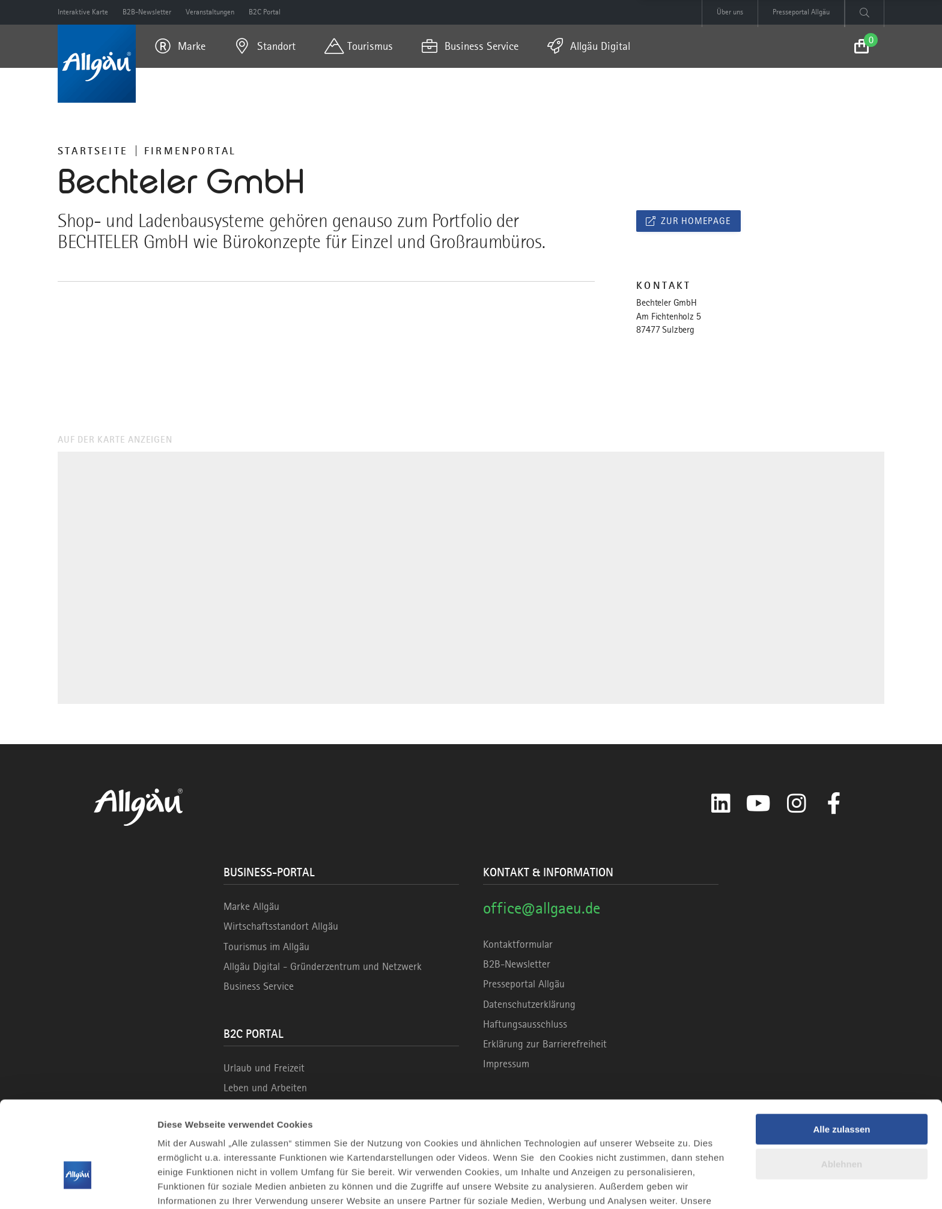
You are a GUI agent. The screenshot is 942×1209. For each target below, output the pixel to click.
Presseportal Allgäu (524, 984)
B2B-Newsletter (516, 964)
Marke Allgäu (251, 906)
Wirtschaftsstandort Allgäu (280, 926)
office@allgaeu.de (541, 907)
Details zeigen (187, 1185)
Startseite (93, 151)
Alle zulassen (841, 1052)
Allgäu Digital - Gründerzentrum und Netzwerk (322, 966)
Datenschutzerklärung (529, 1004)
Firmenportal (190, 151)
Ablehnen (841, 1087)
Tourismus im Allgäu (266, 947)
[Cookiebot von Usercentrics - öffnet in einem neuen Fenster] (77, 1186)
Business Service (258, 986)
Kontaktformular (518, 944)
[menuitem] (180, 46)
